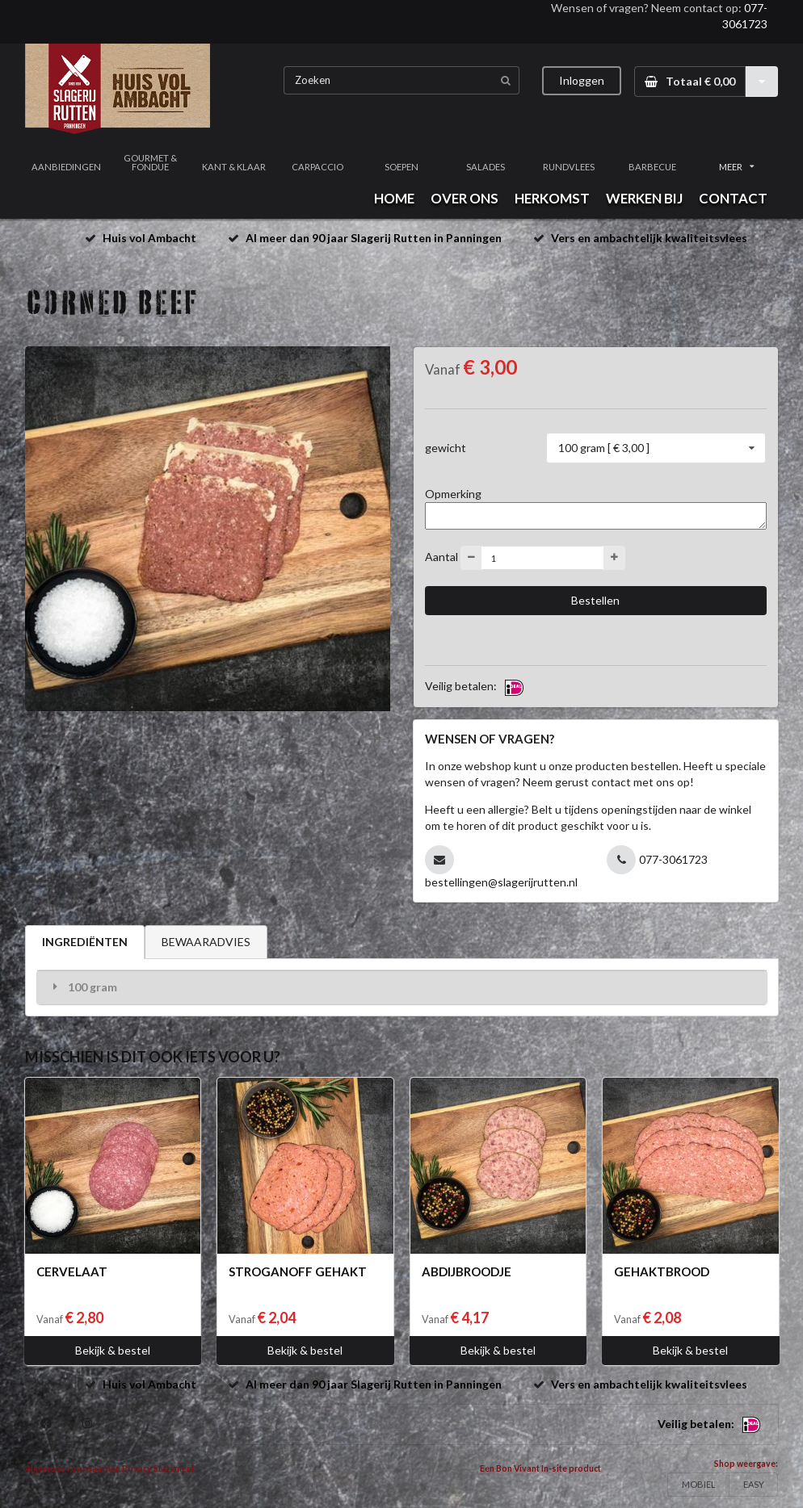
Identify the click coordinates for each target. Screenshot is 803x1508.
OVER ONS (464, 198)
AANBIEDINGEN (66, 166)
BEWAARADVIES (206, 942)
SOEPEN (401, 166)
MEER (737, 166)
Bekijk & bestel (112, 1350)
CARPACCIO (317, 166)
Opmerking (453, 494)
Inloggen (581, 80)
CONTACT (733, 198)
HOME (394, 198)
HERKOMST (552, 198)
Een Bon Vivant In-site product (540, 1468)
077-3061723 (673, 859)
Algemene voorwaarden (72, 1468)
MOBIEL (699, 1484)
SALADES (485, 166)
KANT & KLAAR (234, 166)
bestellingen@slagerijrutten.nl (501, 882)
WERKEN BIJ (644, 198)
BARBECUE (652, 166)
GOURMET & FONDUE (150, 162)
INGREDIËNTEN (85, 942)
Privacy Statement (158, 1468)
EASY (753, 1484)
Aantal (441, 556)
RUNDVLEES (569, 166)
